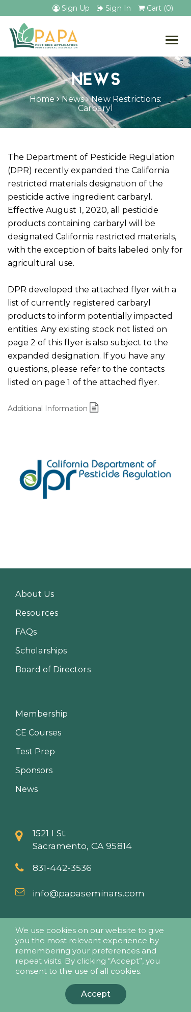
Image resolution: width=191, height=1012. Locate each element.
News (73, 99)
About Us (34, 594)
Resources (36, 613)
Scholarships (41, 650)
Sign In (113, 8)
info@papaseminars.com (89, 893)
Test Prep (35, 751)
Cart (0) (155, 8)
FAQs (26, 631)
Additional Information (53, 408)
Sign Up (71, 8)
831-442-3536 (62, 867)
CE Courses (38, 732)
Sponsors (33, 770)
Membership (41, 713)
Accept (96, 994)
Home (42, 99)
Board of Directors (53, 669)
